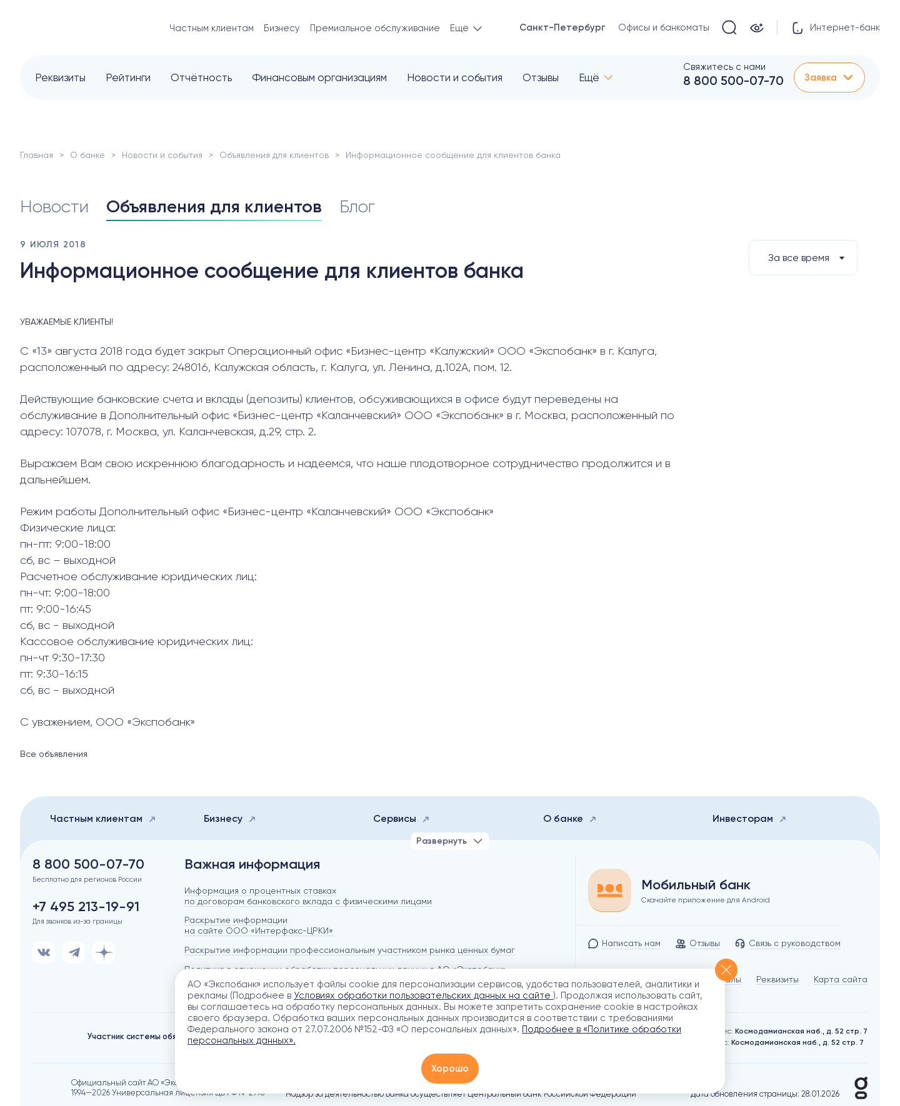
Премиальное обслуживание (375, 28)
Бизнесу (282, 28)
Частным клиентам (211, 28)
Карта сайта (841, 979)
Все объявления (54, 754)
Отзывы (540, 77)
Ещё (589, 77)
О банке (87, 155)
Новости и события (454, 77)
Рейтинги (128, 77)
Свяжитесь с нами (724, 66)
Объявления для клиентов (274, 155)
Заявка (829, 77)
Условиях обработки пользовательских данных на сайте (423, 995)
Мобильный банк (696, 885)
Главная (36, 155)
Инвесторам (749, 818)
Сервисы (401, 818)
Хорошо (450, 1068)
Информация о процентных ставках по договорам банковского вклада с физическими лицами (308, 896)
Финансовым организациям (319, 77)
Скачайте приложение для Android (705, 900)
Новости (54, 206)
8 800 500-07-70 (733, 80)
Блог (357, 206)
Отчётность (201, 77)
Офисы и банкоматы (663, 27)
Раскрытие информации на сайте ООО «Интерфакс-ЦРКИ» (258, 925)
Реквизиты (60, 77)
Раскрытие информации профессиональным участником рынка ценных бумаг (349, 950)
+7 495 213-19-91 (85, 907)
